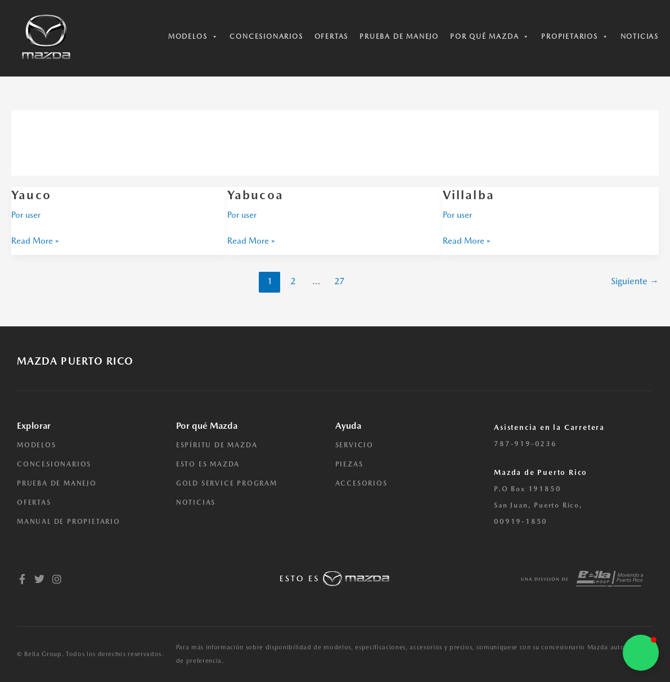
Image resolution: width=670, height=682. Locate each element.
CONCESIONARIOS (54, 464)
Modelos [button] (193, 36)
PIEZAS (349, 464)
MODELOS (36, 445)
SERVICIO (354, 445)
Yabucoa (255, 194)
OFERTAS (34, 502)
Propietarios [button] (575, 36)
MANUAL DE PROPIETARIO (68, 522)
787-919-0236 (525, 444)
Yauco (31, 194)
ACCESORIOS (361, 483)
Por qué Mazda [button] (490, 36)
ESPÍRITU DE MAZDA (217, 445)
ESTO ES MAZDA (208, 464)
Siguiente (635, 281)
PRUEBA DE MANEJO (57, 483)
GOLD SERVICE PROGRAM (226, 483)
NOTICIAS (195, 502)
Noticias (639, 37)
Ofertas (331, 37)
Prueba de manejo (399, 37)
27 (339, 281)
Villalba (468, 194)
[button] (641, 653)
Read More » (35, 240)
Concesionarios (266, 37)
